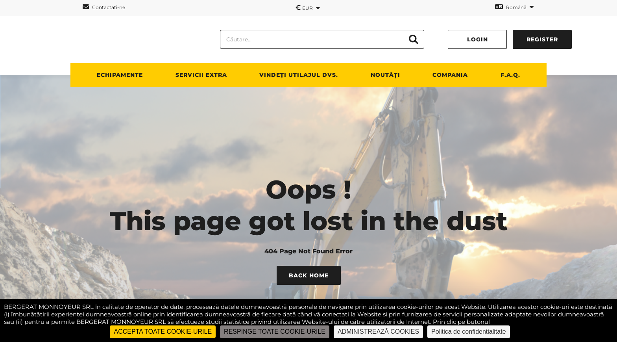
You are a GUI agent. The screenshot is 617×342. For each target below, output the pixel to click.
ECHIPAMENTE (120, 74)
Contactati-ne (104, 7)
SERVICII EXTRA (201, 74)
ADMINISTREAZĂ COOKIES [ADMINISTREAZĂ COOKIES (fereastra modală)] (378, 331)
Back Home (309, 275)
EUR (308, 7)
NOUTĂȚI (385, 74)
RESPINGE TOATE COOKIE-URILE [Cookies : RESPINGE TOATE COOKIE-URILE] (274, 331)
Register (542, 39)
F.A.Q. (510, 74)
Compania (450, 74)
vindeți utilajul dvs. (298, 74)
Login (477, 39)
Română (514, 7)
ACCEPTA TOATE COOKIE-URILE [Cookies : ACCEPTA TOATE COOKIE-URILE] (163, 331)
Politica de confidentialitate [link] (468, 331)
